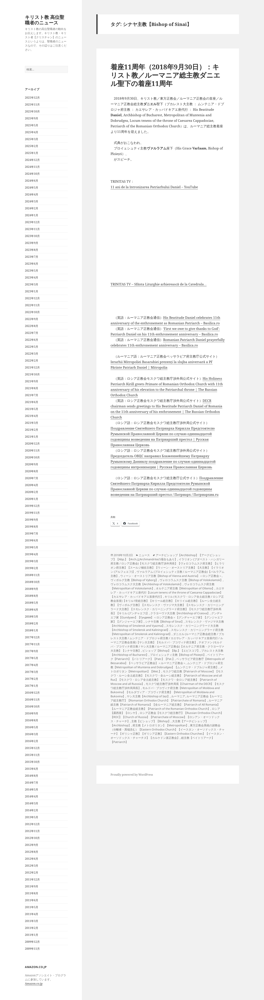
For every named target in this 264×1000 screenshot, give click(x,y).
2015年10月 (32, 762)
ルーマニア (178, 696)
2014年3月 (31, 803)
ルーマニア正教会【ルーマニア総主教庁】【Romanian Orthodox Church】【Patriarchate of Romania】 (166, 698)
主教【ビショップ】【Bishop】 (151, 721)
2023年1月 (31, 291)
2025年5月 (31, 125)
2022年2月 (31, 360)
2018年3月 (31, 616)
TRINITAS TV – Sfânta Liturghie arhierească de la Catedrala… (159, 284)
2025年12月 (32, 97)
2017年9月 (31, 651)
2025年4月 (31, 132)
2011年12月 (32, 879)
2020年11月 (32, 450)
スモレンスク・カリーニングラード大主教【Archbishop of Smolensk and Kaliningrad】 (165, 628)
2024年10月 (32, 174)
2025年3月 (31, 139)
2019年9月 (31, 520)
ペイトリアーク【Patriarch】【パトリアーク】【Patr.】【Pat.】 (167, 657)
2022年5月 (31, 347)
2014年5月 (31, 789)
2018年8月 (31, 596)
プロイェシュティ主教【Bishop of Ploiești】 (178, 655)
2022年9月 (31, 319)
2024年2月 (31, 208)
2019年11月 (32, 513)
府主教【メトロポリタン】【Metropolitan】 (161, 725)
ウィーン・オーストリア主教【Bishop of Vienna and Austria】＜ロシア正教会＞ (171, 576)
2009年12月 (32, 942)
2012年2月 (31, 872)
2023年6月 (31, 264)
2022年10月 (32, 312)
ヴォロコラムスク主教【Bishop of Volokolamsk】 (191, 580)
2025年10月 (32, 111)
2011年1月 (31, 935)
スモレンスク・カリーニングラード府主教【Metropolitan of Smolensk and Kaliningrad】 (167, 632)
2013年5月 (31, 817)
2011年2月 (31, 928)
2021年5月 (31, 409)
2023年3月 (31, 284)
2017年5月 (31, 658)
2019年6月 (31, 540)
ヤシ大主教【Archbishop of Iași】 (148, 696)
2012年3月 (31, 865)
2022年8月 (31, 326)
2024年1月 (31, 215)
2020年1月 (31, 499)
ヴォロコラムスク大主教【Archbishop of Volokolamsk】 (147, 584)
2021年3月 (31, 423)
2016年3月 (31, 734)
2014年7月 (31, 782)
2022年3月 (31, 353)
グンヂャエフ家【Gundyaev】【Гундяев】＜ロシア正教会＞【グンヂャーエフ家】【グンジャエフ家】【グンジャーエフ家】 (167, 617)
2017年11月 (32, 644)
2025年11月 (32, 104)
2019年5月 (31, 547)
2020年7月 (31, 478)
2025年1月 (31, 153)
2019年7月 (31, 533)
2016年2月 (31, 741)
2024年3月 (31, 201)
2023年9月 (31, 243)
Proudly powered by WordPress (132, 775)
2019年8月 (31, 526)
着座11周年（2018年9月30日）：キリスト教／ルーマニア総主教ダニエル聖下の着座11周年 (165, 75)
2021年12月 (32, 367)
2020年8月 (31, 471)
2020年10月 (32, 457)
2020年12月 (32, 443)
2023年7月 (31, 257)
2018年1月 (31, 630)
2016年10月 (32, 706)
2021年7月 (31, 395)
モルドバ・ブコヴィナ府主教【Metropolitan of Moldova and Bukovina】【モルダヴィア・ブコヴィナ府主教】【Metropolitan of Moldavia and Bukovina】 (165, 692)
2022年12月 (32, 298)
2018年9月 (31, 589)
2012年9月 (31, 845)
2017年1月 (31, 686)
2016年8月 (31, 720)
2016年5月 (31, 727)
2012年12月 (32, 824)
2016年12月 (32, 693)
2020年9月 (31, 464)
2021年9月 (31, 381)
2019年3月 (31, 561)
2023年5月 (31, 270)
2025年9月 (31, 118)
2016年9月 (31, 713)
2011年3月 (31, 921)
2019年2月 (31, 568)
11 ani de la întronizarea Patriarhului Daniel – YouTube (154, 187)
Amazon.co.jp (34, 983)
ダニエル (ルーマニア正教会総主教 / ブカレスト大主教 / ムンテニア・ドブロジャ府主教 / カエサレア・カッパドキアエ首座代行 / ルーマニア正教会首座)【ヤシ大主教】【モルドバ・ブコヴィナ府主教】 (167, 638)
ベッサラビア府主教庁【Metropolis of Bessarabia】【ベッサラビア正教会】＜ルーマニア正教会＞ (168, 661)
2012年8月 (31, 852)
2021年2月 (31, 430)
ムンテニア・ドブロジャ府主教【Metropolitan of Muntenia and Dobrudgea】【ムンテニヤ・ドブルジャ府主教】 (167, 665)
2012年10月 (32, 838)
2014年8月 (31, 776)
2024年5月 (31, 187)
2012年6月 (31, 859)
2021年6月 (31, 402)
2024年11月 (32, 167)
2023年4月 (31, 277)
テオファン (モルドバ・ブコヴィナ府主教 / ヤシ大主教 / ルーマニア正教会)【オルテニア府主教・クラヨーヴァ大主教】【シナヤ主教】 (167, 646)
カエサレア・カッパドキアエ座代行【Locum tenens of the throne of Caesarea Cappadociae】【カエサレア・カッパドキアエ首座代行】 (167, 592)
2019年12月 (32, 506)
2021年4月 (31, 416)
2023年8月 (31, 250)
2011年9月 (31, 886)
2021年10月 (32, 374)
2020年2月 (31, 492)
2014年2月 (31, 810)
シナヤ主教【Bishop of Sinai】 (164, 621)
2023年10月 (32, 236)
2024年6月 (31, 180)
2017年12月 (32, 637)
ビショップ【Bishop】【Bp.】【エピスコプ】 (171, 650)
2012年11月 (32, 831)
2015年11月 (32, 755)
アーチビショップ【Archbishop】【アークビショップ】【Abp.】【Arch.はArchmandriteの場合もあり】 (166, 557)
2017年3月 (31, 672)
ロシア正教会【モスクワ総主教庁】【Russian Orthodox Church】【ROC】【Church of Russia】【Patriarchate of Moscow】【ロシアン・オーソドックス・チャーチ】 (167, 717)
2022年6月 (31, 340)
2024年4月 (31, 194)
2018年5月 (31, 603)
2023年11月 (32, 229)
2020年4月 (31, 485)
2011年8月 (31, 893)
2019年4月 (31, 554)
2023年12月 (32, 222)
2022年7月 (31, 333)
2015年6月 (31, 769)
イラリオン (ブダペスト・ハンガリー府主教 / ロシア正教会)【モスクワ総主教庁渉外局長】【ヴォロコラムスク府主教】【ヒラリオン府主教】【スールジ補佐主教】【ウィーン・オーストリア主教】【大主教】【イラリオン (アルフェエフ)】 (168, 565)
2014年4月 (31, 796)
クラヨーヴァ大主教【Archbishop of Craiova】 (180, 613)
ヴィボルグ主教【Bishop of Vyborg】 (134, 580)
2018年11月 (32, 575)
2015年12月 (32, 748)
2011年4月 (31, 914)
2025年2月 (31, 146)
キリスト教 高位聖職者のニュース (44, 20)
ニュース (144, 555)
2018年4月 (31, 609)
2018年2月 (31, 623)
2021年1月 (31, 437)
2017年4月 (31, 665)
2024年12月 (32, 160)
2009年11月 (32, 949)
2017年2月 (31, 679)
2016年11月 (32, 699)
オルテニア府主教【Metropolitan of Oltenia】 (185, 588)
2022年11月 (32, 305)
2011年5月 (31, 907)
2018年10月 (32, 582)
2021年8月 (31, 388)
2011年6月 (31, 900)
